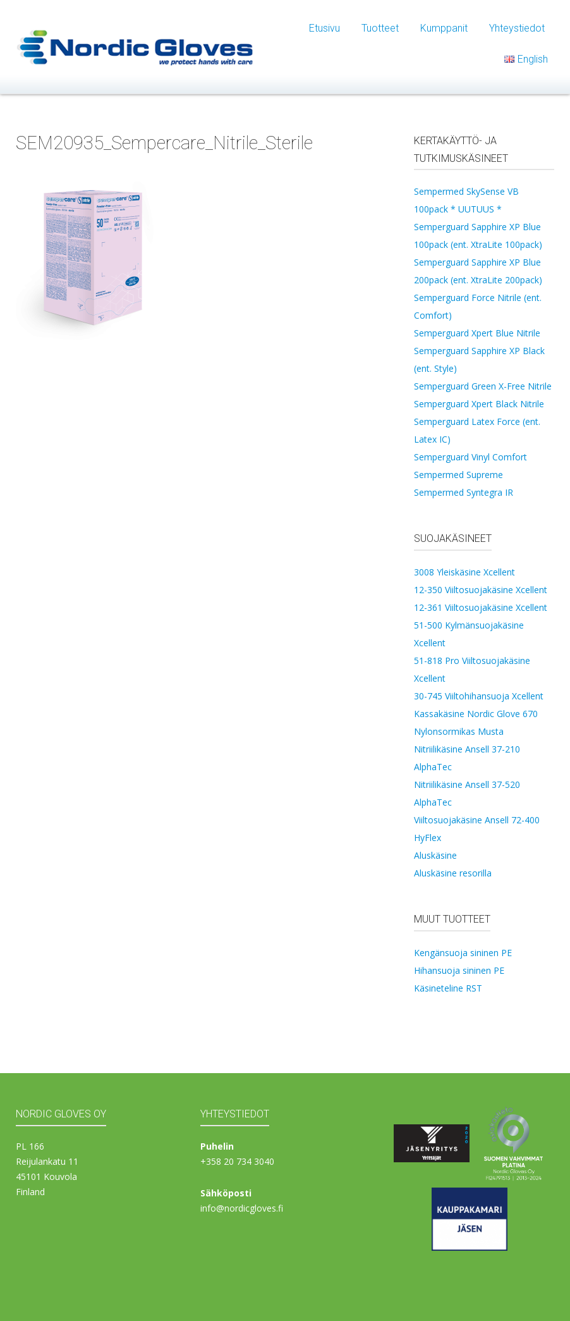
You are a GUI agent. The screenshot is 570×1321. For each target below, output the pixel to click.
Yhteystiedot (517, 28)
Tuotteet (380, 28)
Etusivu (324, 28)
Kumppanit (444, 28)
